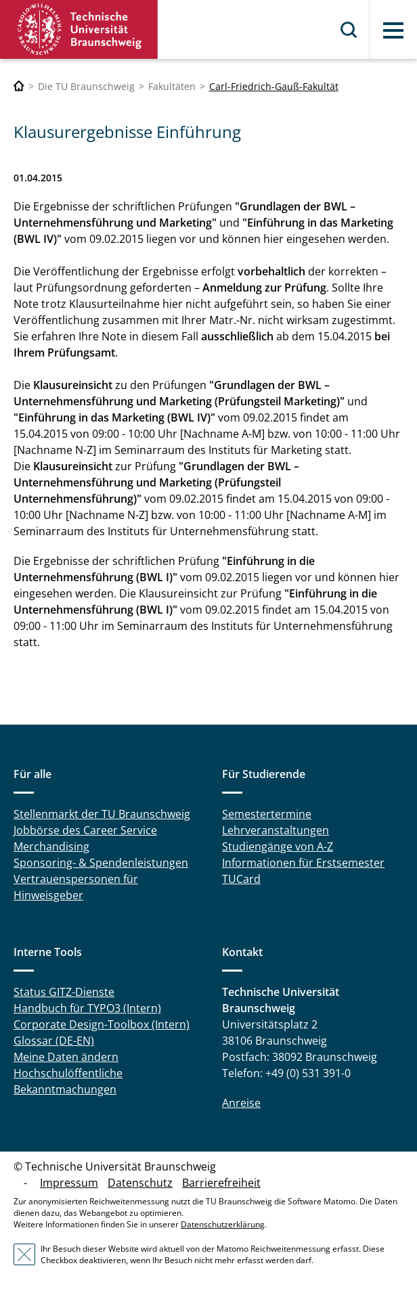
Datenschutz (140, 1182)
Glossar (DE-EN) (54, 1040)
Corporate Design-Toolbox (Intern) (102, 1024)
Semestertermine (266, 813)
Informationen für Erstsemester (303, 862)
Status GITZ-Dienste (64, 991)
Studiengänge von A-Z (277, 846)
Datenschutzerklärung (223, 1224)
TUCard (241, 878)
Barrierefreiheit (221, 1182)
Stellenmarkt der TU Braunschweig (102, 813)
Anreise (241, 1102)
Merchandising (51, 846)
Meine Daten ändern (66, 1056)
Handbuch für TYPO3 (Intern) (87, 1008)
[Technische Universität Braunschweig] (19, 86)
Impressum (69, 1182)
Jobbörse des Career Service (85, 830)
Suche (349, 30)
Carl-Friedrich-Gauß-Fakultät (273, 86)
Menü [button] (393, 30)
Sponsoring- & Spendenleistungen (101, 862)
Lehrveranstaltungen (275, 830)
